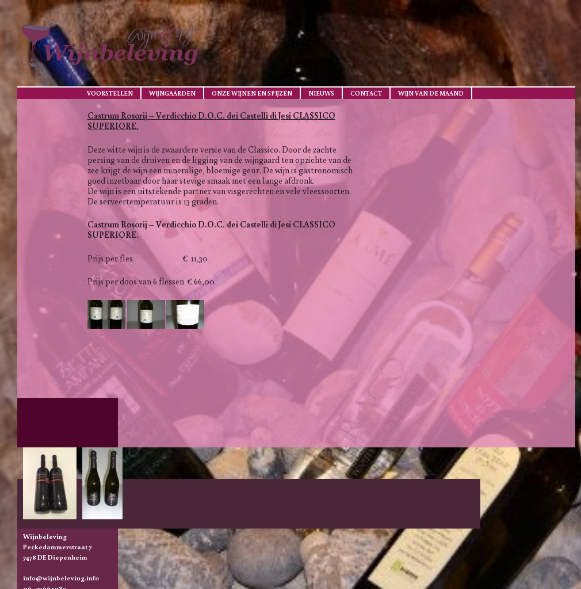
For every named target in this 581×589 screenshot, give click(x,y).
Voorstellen (110, 93)
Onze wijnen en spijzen (252, 93)
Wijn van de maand (431, 93)
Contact (366, 93)
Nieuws (321, 93)
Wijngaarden (172, 93)
